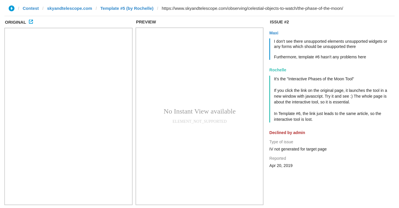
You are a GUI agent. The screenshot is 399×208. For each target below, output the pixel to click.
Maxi (273, 33)
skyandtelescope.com (69, 8)
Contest (31, 8)
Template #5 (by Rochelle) (126, 8)
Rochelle (277, 70)
